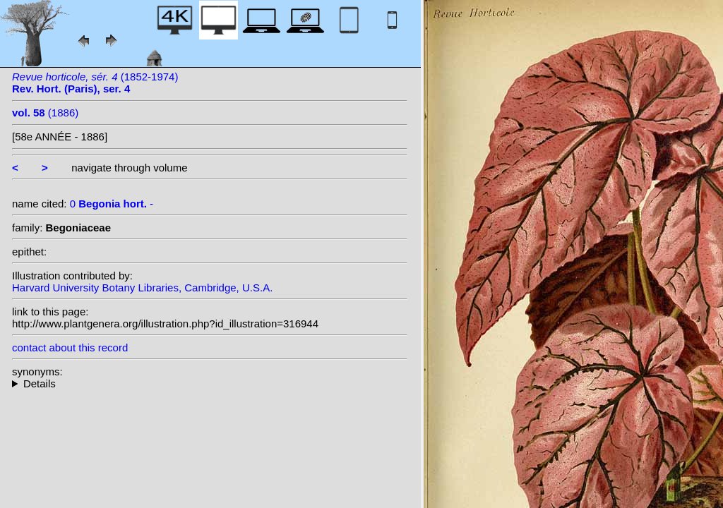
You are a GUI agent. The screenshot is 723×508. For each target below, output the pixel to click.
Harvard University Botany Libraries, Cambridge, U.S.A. (142, 288)
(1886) (45, 113)
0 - (111, 204)
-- (209, 383)
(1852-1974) (95, 83)
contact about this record (70, 347)
